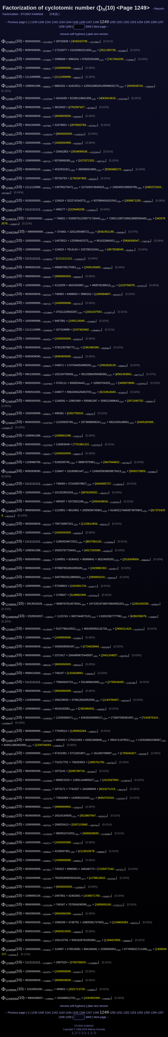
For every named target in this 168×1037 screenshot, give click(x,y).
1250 (113, 22)
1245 (75, 22)
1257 (160, 22)
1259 (68, 26)
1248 (96, 22)
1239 (34, 22)
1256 (154, 22)
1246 (82, 22)
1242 (55, 22)
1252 (126, 22)
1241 (48, 22)
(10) (11, 41)
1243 (62, 22)
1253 (133, 22)
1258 (62, 26)
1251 (119, 22)
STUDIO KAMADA (32, 14)
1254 (140, 22)
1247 (89, 22)
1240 (41, 22)
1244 (68, 22)
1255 (147, 22)
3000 (88, 26)
